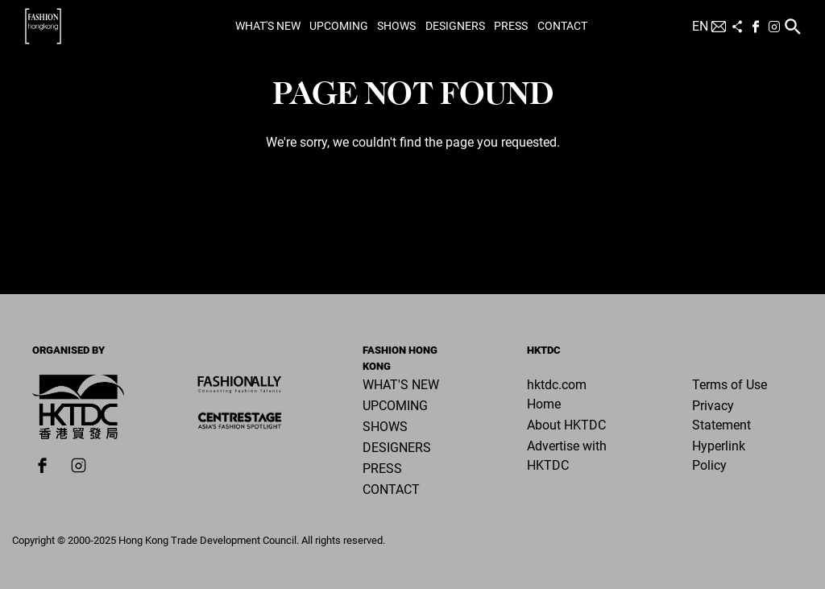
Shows (396, 25)
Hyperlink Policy (718, 455)
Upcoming (338, 25)
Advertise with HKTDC (567, 455)
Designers (455, 25)
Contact (562, 25)
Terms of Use (729, 384)
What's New (268, 25)
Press (511, 25)
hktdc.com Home (557, 394)
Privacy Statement (721, 415)
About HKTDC (566, 425)
